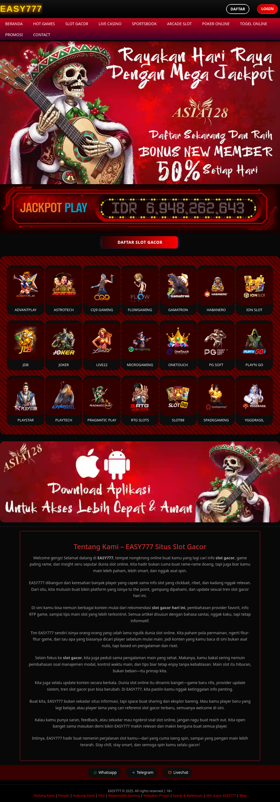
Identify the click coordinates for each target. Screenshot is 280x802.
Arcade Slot (179, 23)
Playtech (63, 400)
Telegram (141, 772)
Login (267, 8)
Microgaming (139, 345)
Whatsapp (104, 772)
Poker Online (215, 23)
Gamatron (178, 290)
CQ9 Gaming (101, 290)
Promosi (14, 34)
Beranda (14, 23)
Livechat (177, 772)
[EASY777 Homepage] (21, 9)
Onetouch (178, 345)
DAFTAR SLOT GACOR (140, 242)
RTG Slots (139, 400)
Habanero (216, 290)
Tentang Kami (43, 795)
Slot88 (178, 400)
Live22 (101, 345)
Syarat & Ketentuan (188, 795)
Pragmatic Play (101, 400)
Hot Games (44, 23)
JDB (25, 345)
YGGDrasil (254, 400)
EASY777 (115, 791)
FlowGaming (139, 290)
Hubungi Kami (84, 795)
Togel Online (253, 23)
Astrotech (63, 290)
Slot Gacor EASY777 (221, 795)
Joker (63, 345)
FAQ (101, 795)
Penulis (63, 795)
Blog (243, 795)
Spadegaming (216, 400)
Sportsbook (144, 23)
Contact (41, 34)
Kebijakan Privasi (156, 795)
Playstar (25, 400)
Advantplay (25, 290)
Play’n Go (254, 345)
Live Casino (109, 23)
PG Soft (216, 345)
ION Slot (254, 290)
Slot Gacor (76, 23)
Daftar (238, 8)
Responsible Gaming (124, 795)
